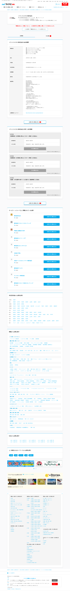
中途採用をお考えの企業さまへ (59, 7)
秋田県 (27, 301)
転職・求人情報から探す (8, 7)
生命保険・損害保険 (29, 401)
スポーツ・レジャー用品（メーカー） (45, 359)
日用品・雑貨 (23, 359)
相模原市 (55, 306)
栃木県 (36, 504)
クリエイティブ (13, 511)
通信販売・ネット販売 (35, 384)
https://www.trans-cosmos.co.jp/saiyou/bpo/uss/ (34, 112)
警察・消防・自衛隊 (13, 423)
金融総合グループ (13, 398)
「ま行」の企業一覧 (22, 441)
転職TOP (8, 9)
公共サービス (13, 522)
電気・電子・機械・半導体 (15, 516)
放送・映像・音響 (13, 394)
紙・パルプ (36, 350)
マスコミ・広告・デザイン (15, 392)
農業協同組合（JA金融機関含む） (23, 427)
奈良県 (31, 314)
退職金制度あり (29, 557)
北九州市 (48, 320)
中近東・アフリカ (39, 322)
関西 (57, 1)
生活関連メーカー (46, 504)
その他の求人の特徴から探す (32, 562)
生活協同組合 (12, 427)
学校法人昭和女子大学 (19, 230)
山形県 (31, 301)
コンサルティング (13, 404)
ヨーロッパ (23, 322)
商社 (10, 362)
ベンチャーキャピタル (35, 400)
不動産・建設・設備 (13, 408)
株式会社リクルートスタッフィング (22, 223)
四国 (62, 1)
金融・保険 (12, 396)
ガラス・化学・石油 (28, 350)
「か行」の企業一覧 (22, 440)
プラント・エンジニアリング (15, 344)
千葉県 (18, 306)
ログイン (59, 4)
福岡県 (14, 320)
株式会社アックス (18, 268)
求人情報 (47, 35)
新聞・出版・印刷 (21, 394)
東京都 (27, 306)
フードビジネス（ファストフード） (37, 388)
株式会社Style (17, 215)
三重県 (27, 312)
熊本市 (57, 320)
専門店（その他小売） (25, 384)
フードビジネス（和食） (14, 390)
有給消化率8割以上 (30, 549)
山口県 (31, 316)
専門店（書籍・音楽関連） (15, 382)
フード (11, 386)
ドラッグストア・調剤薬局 (39, 379)
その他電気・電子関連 (29, 346)
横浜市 (47, 306)
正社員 (12, 527)
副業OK (28, 554)
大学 (26, 455)
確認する (54, 583)
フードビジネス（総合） (14, 388)
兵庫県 (27, 314)
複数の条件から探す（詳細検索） (49, 532)
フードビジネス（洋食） (25, 388)
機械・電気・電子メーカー (15, 340)
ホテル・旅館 (27, 375)
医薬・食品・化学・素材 (15, 519)
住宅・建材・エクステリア (15, 354)
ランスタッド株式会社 (20, 275)
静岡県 (18, 312)
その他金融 (40, 401)
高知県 (27, 318)
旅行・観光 (34, 375)
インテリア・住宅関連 (25, 354)
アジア (14, 322)
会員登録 (65, 4)
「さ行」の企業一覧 (31, 440)
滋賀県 (14, 314)
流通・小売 (12, 377)
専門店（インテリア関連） (15, 384)
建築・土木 (13, 517)
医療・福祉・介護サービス (36, 369)
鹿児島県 (39, 320)
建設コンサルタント (13, 410)
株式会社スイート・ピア (20, 238)
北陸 (52, 1)
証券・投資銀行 (13, 401)
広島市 (39, 316)
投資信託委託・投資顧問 (19, 400)
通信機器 (21, 346)
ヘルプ (66, 7)
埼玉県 (14, 306)
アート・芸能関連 (49, 394)
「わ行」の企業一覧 (50, 441)
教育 (28, 369)
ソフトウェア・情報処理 (14, 338)
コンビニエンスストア (28, 379)
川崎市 (51, 306)
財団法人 (31, 455)
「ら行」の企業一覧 (41, 441)
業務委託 (12, 531)
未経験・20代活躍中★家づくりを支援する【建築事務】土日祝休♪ (24, 179)
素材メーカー (12, 348)
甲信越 (50, 1)
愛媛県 (22, 318)
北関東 (44, 1)
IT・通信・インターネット (15, 336)
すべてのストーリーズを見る (29, 474)
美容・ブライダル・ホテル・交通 (16, 504)
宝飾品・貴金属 (22, 360)
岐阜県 (14, 312)
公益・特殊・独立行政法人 (28, 423)
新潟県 (14, 308)
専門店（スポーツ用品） (52, 382)
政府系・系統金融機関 (28, 398)
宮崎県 (35, 320)
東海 (55, 1)
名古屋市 (39, 312)
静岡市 (31, 312)
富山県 (14, 310)
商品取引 (27, 400)
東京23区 (23, 306)
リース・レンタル (20, 401)
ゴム (52, 350)
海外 (67, 1)
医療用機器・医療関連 (37, 344)
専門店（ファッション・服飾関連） (39, 382)
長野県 (22, 308)
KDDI (16, 455)
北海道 (39, 1)
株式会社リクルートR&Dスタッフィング (23, 283)
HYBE (11, 455)
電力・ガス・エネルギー (29, 418)
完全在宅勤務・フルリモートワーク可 (33, 551)
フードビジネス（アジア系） (51, 388)
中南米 (33, 322)
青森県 (14, 301)
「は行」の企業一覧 (13, 441)
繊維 (41, 350)
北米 (18, 322)
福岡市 (53, 320)
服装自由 (28, 559)
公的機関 (11, 421)
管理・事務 (13, 501)
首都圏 (47, 1)
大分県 (31, 320)
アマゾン (21, 455)
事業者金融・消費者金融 (45, 400)
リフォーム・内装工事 (37, 410)
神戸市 (51, 314)
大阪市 (44, 314)
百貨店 (11, 379)
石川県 (18, 310)
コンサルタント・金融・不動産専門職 (17, 509)
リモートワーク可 (30, 552)
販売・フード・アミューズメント (16, 503)
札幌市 (14, 299)
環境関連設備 (20, 418)
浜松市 (35, 312)
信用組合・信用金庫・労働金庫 (49, 398)
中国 (60, 1)
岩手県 (18, 301)
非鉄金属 (21, 350)
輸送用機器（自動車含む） (48, 344)
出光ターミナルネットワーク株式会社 (23, 260)
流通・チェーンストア (18, 379)
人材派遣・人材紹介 (13, 369)
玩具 (28, 359)
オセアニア (28, 322)
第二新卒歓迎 (29, 546)
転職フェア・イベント (21, 7)
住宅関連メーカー (13, 352)
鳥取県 (14, 316)
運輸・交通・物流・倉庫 (14, 412)
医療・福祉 (13, 506)
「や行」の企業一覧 (31, 441)
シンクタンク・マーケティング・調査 (17, 406)
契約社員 (12, 529)
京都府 (18, 314)
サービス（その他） (46, 370)
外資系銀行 (39, 398)
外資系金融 (20, 398)
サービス (11, 367)
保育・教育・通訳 (14, 508)
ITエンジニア (13, 514)
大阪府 (22, 314)
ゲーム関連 (32, 338)
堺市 (48, 314)
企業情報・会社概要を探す (14, 9)
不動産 (44, 410)
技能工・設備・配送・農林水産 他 (16, 521)
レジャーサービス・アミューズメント (17, 375)
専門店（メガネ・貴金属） (26, 382)
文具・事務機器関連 (13, 360)
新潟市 (27, 308)
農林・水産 (33, 427)
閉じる (54, 580)
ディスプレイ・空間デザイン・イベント (37, 394)
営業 (12, 498)
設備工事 (30, 410)
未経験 (45, 542)
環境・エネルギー (13, 416)
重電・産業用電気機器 (14, 346)
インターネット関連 (24, 338)
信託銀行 (11, 400)
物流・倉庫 (23, 414)
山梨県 (18, 308)
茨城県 (32, 504)
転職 (8, 582)
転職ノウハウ (31, 7)
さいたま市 (38, 306)
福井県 (22, 310)
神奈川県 (32, 306)
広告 (27, 394)
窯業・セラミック (46, 350)
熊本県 (27, 320)
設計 (25, 410)
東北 (41, 1)
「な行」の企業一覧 (50, 440)
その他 (11, 425)
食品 (10, 359)
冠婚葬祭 (44, 369)
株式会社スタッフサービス (20, 245)
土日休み (45, 540)
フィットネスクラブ (36, 370)
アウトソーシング (22, 369)
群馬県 (39, 504)
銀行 (35, 398)
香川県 (18, 318)
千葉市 (42, 306)
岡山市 (35, 316)
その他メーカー (29, 360)
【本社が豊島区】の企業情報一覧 (35, 9)
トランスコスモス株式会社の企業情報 (46, 9)
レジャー (45, 509)
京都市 (40, 314)
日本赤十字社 (17, 253)
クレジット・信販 (55, 400)
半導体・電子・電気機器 (26, 344)
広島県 (27, 316)
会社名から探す (46, 531)
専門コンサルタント (29, 406)
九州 (64, 1)
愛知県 (22, 312)
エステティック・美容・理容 (26, 370)
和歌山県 (35, 314)
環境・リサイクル (13, 418)
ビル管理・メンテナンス (14, 370)
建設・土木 (21, 410)
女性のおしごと (41, 7)
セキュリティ (49, 369)
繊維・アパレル (34, 359)
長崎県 (22, 320)
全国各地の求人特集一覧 (47, 534)
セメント (56, 350)
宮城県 (22, 301)
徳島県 (14, 318)
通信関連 (37, 338)
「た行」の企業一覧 (41, 440)
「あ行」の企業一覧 (13, 440)
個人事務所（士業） (38, 406)
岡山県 (22, 316)
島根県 (18, 316)
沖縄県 (44, 320)
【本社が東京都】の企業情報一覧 (24, 9)
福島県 (35, 301)
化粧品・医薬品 (16, 359)
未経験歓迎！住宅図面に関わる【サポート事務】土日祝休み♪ (23, 136)
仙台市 (39, 301)
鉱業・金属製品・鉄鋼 (14, 350)
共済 (35, 401)
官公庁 (20, 423)
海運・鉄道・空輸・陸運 (14, 414)
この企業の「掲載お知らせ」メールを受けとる (35, 29)
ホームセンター (48, 379)
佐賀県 (18, 320)
